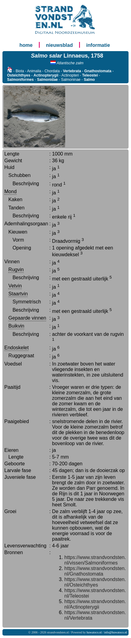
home (26, 45)
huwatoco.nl (94, 632)
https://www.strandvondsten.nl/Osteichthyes (95, 582)
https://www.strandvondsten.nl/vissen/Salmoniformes (95, 560)
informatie (98, 45)
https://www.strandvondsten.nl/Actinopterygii (95, 604)
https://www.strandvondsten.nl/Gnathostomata (95, 571)
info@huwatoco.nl (115, 632)
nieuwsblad (59, 45)
